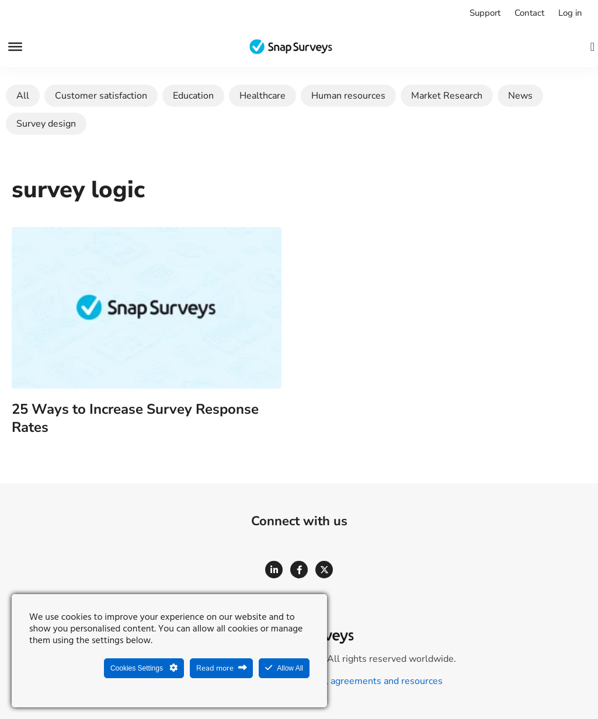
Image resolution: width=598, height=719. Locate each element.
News (520, 95)
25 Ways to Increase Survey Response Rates (135, 418)
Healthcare (262, 95)
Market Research (446, 95)
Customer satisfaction (101, 95)
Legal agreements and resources (374, 681)
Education (193, 95)
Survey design (46, 123)
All (22, 95)
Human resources (348, 95)
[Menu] (15, 47)
